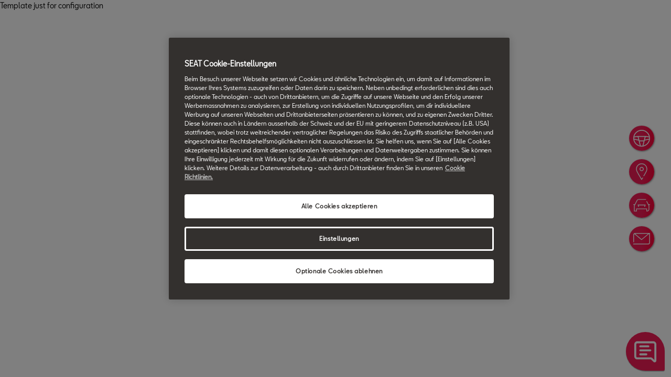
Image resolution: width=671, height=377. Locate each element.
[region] (339, 169)
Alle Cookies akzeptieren (339, 206)
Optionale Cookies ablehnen (339, 271)
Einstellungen (339, 238)
